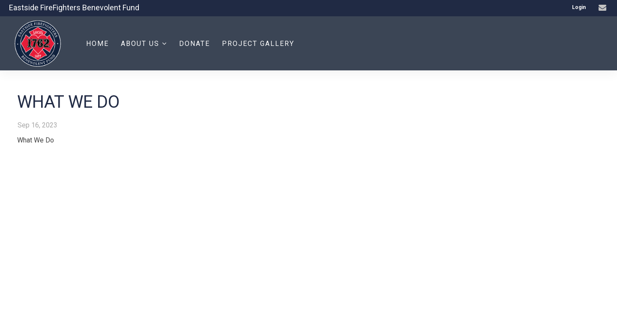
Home (97, 43)
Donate (194, 43)
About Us (144, 43)
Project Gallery (258, 43)
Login (579, 7)
